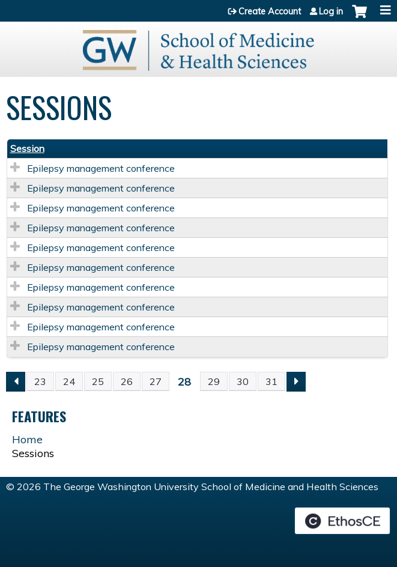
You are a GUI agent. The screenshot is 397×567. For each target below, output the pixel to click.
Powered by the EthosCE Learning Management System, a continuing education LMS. (342, 520)
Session (27, 148)
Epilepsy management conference (101, 168)
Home (27, 439)
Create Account (269, 11)
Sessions (33, 453)
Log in (331, 11)
